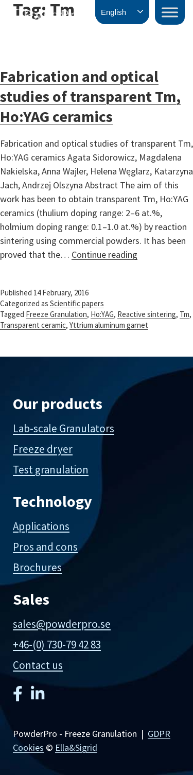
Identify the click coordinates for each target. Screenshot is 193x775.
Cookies (28, 747)
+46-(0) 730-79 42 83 (57, 644)
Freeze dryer (43, 449)
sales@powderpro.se (62, 624)
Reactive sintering (146, 314)
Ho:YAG (102, 314)
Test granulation (51, 470)
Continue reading (104, 254)
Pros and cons (45, 547)
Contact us (38, 665)
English (113, 12)
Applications (41, 526)
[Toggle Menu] (170, 12)
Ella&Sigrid (76, 747)
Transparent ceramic (33, 325)
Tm (184, 314)
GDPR (159, 733)
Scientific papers (77, 303)
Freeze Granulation (56, 314)
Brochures (37, 567)
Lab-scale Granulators (63, 428)
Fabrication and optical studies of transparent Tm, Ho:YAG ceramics (90, 96)
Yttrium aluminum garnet (108, 325)
